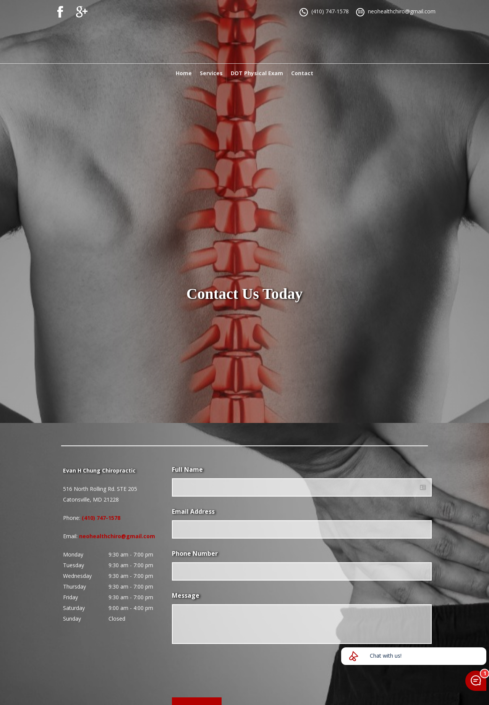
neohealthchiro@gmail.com (402, 11)
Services (211, 73)
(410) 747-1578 (330, 11)
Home (184, 73)
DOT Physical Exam (257, 73)
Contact (302, 73)
